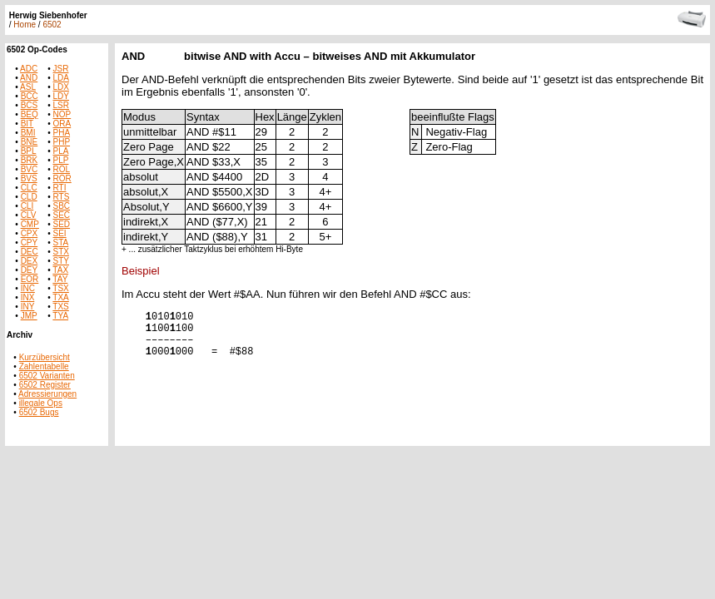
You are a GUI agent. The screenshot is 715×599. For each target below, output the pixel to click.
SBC (62, 205)
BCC (29, 96)
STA (61, 242)
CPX (29, 233)
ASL (28, 87)
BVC (29, 169)
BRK (29, 160)
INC (28, 288)
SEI (60, 233)
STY (61, 260)
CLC (29, 187)
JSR (61, 68)
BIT (27, 123)
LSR (61, 105)
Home (24, 24)
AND (28, 77)
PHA (62, 132)
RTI (60, 187)
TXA (60, 297)
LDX (61, 87)
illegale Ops (40, 403)
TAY (59, 279)
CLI (27, 205)
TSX (60, 288)
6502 (51, 24)
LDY (61, 96)
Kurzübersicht (44, 357)
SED (62, 224)
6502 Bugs (39, 412)
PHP (62, 141)
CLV (29, 215)
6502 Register (45, 384)
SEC (62, 215)
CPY (29, 242)
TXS (60, 306)
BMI (28, 132)
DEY (29, 270)
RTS (61, 196)
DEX (29, 260)
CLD (29, 196)
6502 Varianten (47, 375)
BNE (29, 141)
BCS (29, 105)
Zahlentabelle (44, 366)
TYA (60, 315)
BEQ (29, 114)
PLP (61, 160)
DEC (29, 251)
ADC (28, 68)
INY (28, 306)
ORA (62, 123)
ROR (62, 178)
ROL (62, 169)
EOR (30, 279)
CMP (30, 224)
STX (61, 251)
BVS (29, 178)
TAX (60, 270)
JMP (29, 315)
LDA (61, 77)
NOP (62, 114)
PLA (61, 151)
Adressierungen (47, 394)
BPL (29, 151)
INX (28, 297)
